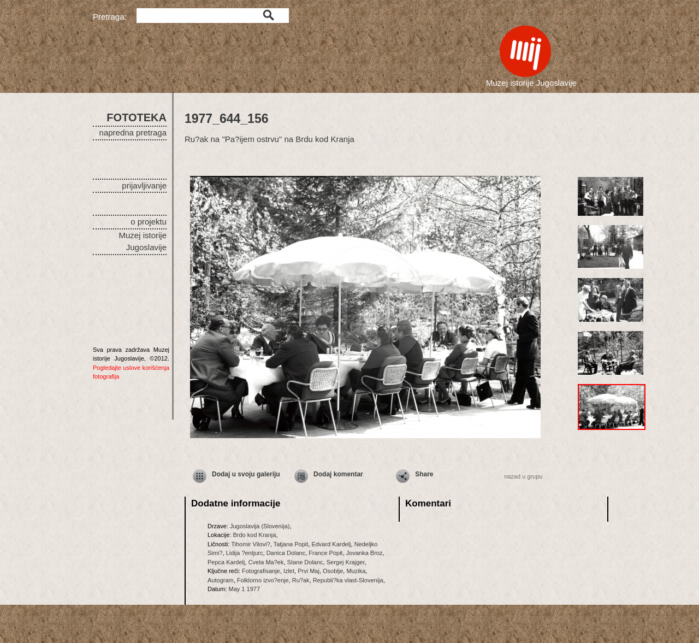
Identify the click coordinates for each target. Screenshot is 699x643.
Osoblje (333, 571)
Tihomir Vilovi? (250, 544)
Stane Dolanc (305, 562)
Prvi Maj (308, 571)
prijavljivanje (144, 185)
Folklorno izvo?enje (263, 580)
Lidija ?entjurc (244, 553)
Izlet (288, 571)
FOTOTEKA (136, 117)
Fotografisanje (261, 571)
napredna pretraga (133, 132)
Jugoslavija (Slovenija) (259, 526)
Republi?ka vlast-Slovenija (348, 580)
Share (424, 474)
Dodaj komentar (338, 474)
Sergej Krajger (346, 562)
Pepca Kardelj (226, 562)
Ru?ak (301, 580)
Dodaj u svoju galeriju (246, 474)
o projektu (149, 221)
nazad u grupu (523, 476)
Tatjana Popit (291, 544)
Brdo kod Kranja (254, 535)
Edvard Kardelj (331, 544)
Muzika (355, 571)
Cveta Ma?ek (266, 562)
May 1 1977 (244, 589)
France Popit (325, 553)
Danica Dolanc (286, 553)
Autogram (221, 580)
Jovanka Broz (364, 553)
